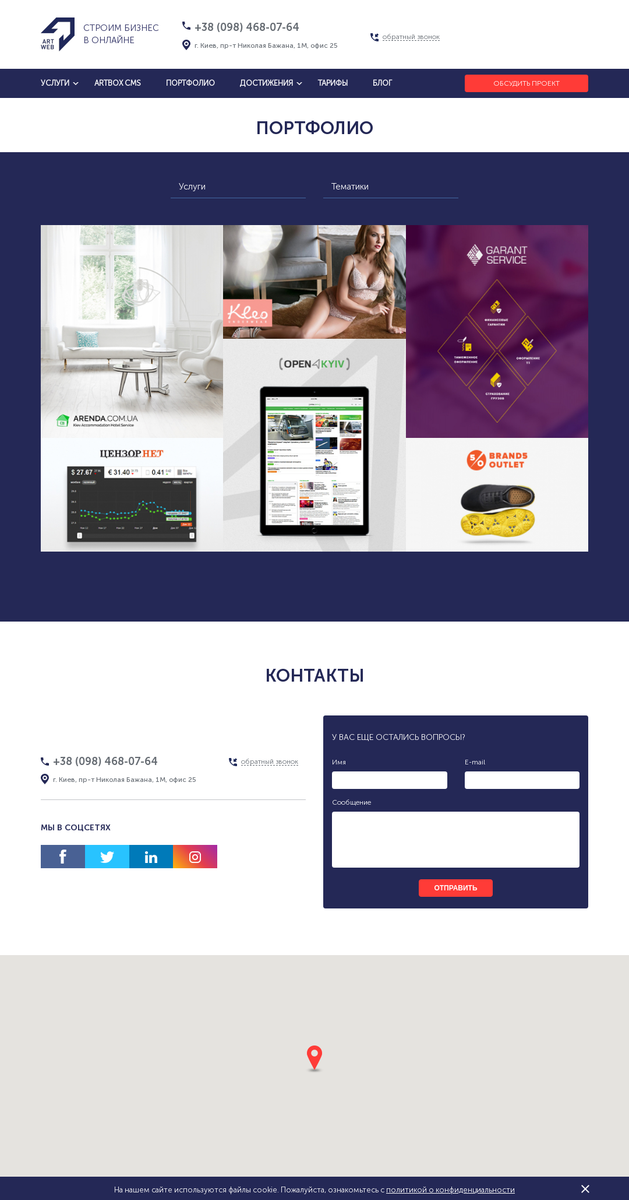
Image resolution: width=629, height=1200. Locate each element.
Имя (339, 762)
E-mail (475, 762)
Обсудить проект (526, 83)
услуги (55, 83)
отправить (455, 888)
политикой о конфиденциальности (450, 1189)
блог (382, 83)
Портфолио (190, 83)
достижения (266, 83)
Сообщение (351, 802)
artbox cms (117, 83)
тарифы (333, 83)
